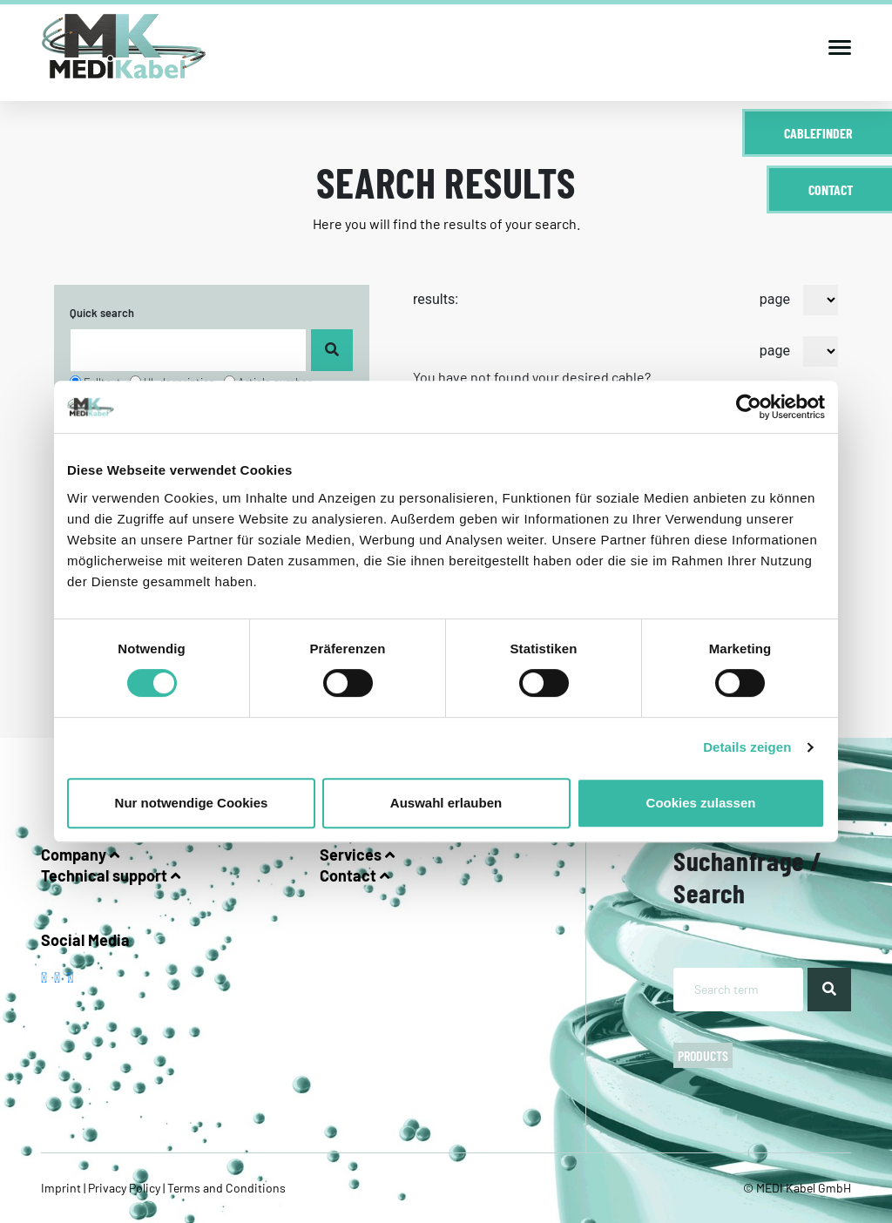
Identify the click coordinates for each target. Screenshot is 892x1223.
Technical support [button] (110, 875)
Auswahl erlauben (446, 802)
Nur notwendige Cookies (191, 802)
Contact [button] (354, 875)
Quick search (102, 313)
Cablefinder (818, 133)
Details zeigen (747, 747)
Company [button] (80, 854)
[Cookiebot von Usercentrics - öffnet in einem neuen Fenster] (748, 407)
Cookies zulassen (701, 802)
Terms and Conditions (225, 1187)
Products (703, 1055)
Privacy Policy (124, 1187)
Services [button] (357, 854)
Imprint (62, 1187)
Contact (830, 189)
